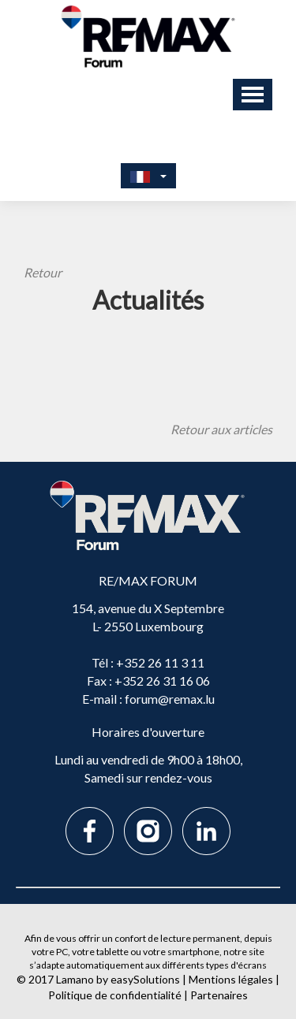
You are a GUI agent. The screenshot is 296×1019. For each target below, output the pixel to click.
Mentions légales (231, 979)
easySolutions (145, 979)
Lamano (75, 979)
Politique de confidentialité (115, 995)
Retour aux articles (221, 429)
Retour (43, 272)
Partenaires (219, 995)
